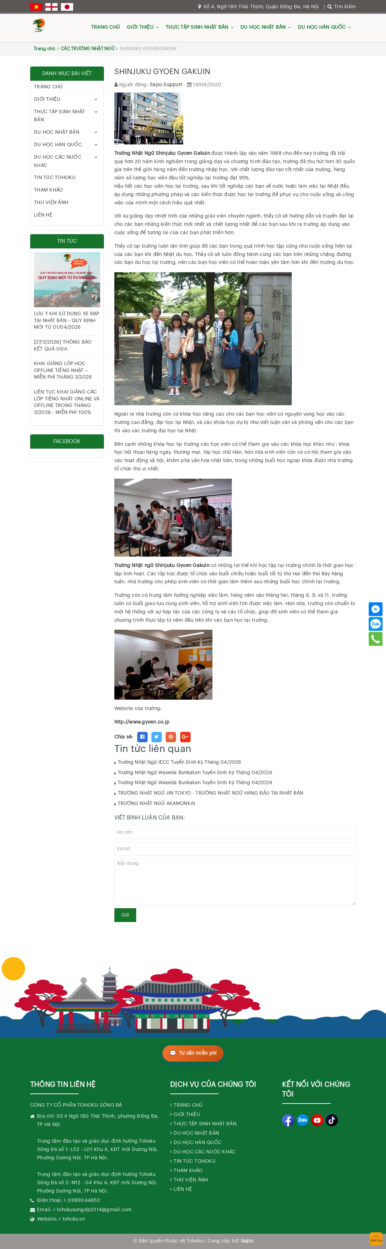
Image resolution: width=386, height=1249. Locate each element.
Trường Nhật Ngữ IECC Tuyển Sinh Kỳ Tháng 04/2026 (180, 762)
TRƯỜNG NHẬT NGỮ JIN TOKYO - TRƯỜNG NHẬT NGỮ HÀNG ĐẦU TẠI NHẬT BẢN (211, 793)
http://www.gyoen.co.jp (142, 722)
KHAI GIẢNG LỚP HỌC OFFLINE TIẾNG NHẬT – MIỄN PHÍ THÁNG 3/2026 (63, 370)
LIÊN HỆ (43, 215)
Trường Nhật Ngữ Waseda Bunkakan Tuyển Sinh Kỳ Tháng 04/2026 (195, 772)
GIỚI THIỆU (140, 27)
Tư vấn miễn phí (198, 1053)
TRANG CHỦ (105, 27)
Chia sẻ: (123, 737)
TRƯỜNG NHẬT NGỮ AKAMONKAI (156, 803)
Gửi (125, 915)
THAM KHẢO (48, 190)
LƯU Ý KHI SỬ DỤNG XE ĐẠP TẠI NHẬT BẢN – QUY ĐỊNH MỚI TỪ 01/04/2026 (66, 320)
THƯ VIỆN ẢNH (51, 202)
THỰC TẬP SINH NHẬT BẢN (197, 27)
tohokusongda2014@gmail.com (94, 1209)
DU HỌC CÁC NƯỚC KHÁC (57, 161)
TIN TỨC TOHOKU (55, 177)
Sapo (247, 1241)
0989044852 (84, 1200)
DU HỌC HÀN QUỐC (322, 27)
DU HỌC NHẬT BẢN (263, 27)
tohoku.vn (74, 1219)
